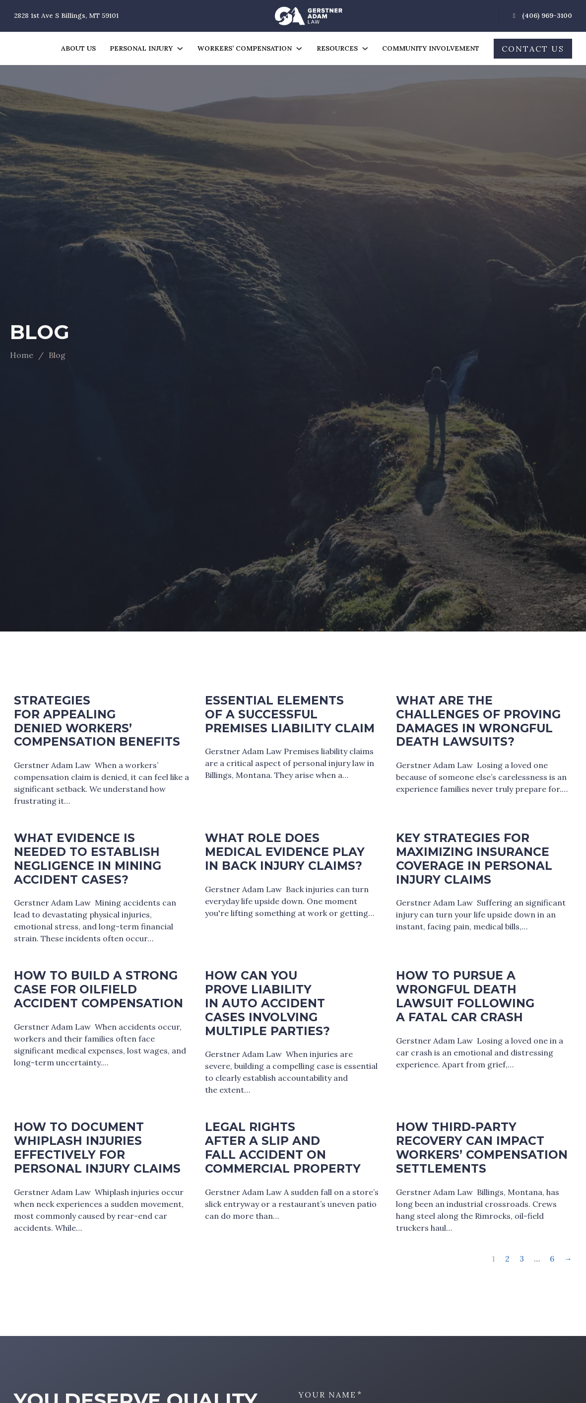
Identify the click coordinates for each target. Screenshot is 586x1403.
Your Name (327, 1395)
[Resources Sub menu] (365, 48)
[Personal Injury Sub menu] (180, 48)
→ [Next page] (568, 1258)
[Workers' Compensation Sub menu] (299, 48)
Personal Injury (141, 48)
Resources (337, 48)
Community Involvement (430, 48)
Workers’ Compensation (244, 48)
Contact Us (533, 49)
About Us (78, 48)
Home (21, 355)
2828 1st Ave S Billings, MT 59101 (66, 15)
